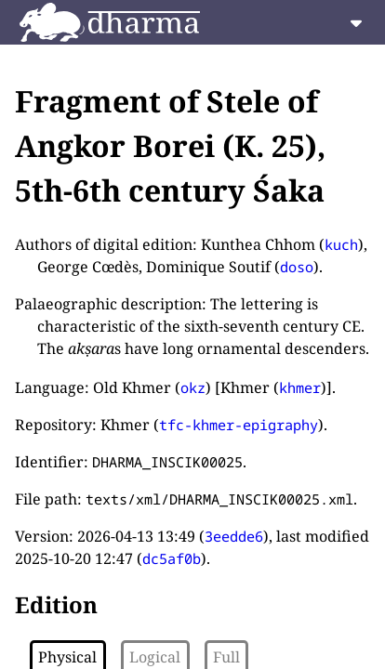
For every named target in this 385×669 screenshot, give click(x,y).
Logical (154, 657)
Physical (67, 657)
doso (296, 266)
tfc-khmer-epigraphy (238, 424)
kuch (341, 244)
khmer (300, 387)
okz (193, 387)
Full (226, 657)
